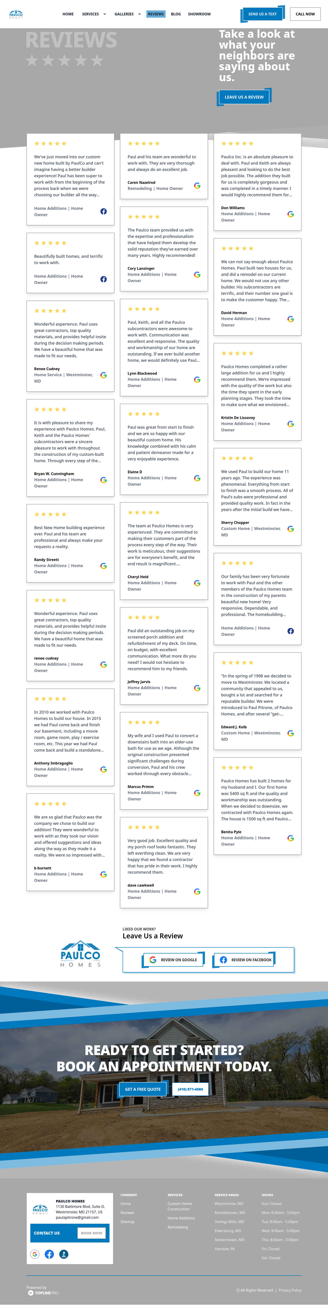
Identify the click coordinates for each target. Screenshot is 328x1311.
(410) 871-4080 (190, 1097)
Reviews (127, 1220)
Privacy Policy (290, 1296)
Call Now (305, 18)
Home (126, 1211)
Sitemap (128, 1229)
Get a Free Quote (141, 1097)
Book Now (89, 1240)
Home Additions (181, 1225)
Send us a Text (263, 18)
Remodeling (178, 1235)
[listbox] (70, 528)
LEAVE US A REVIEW (244, 105)
